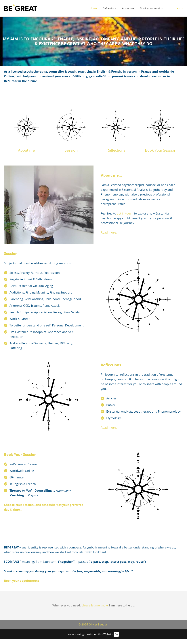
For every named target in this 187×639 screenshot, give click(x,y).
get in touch (125, 213)
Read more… (109, 232)
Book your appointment (21, 581)
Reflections (110, 8)
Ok (116, 634)
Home (93, 8)
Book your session (151, 8)
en (178, 8)
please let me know (94, 605)
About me (128, 8)
